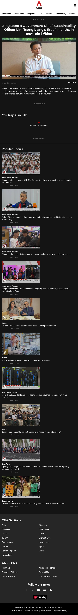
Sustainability (7, 501)
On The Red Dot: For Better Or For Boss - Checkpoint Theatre (29, 326)
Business (6, 529)
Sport (41, 546)
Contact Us (44, 572)
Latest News (19, 14)
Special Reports (9, 551)
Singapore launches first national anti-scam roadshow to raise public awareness (36, 254)
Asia (40, 14)
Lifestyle (5, 534)
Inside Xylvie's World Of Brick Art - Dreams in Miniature (26, 360)
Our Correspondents (48, 576)
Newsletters (7, 555)
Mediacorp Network (47, 568)
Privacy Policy (46, 611)
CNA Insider (44, 529)
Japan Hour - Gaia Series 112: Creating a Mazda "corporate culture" (31, 432)
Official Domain (16, 611)
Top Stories (6, 14)
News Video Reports (10, 177)
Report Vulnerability (60, 611)
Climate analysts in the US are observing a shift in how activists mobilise (33, 504)
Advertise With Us (9, 572)
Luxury (42, 534)
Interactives (44, 542)
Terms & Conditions (31, 611)
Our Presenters (8, 576)
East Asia (49, 14)
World (41, 551)
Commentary (60, 14)
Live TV (5, 546)
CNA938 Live (45, 538)
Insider (72, 14)
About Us (6, 568)
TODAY (5, 538)
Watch (4, 323)
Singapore (31, 14)
